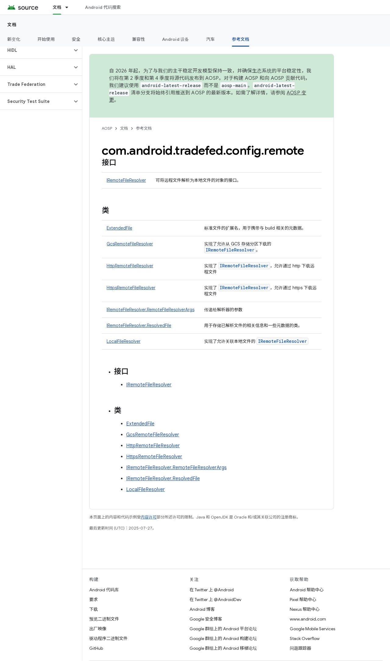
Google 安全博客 (206, 619)
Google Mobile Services (312, 628)
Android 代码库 (104, 589)
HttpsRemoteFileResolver (131, 287)
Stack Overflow (305, 638)
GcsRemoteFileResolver (130, 244)
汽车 (210, 39)
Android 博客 (202, 609)
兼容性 (138, 39)
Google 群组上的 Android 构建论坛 (223, 638)
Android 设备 (175, 39)
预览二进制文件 (104, 619)
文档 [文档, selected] (57, 7)
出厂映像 (97, 628)
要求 (93, 599)
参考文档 (144, 128)
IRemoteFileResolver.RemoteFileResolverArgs (150, 309)
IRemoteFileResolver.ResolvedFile (139, 325)
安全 (76, 39)
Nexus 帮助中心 (305, 609)
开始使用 (46, 39)
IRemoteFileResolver (126, 180)
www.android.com (308, 619)
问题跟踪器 (300, 648)
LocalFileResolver (123, 341)
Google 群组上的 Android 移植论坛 (223, 648)
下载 (93, 609)
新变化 (13, 39)
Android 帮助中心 (307, 589)
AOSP (107, 128)
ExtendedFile (119, 228)
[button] (36, 50)
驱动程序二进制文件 (108, 638)
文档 (12, 24)
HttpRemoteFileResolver (130, 266)
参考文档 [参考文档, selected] (240, 39)
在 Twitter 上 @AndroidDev (215, 599)
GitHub (96, 648)
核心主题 (106, 39)
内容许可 (149, 517)
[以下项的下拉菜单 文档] (69, 7)
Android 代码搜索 (103, 7)
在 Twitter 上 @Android (212, 589)
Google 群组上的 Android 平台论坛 (223, 628)
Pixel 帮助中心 (303, 599)
